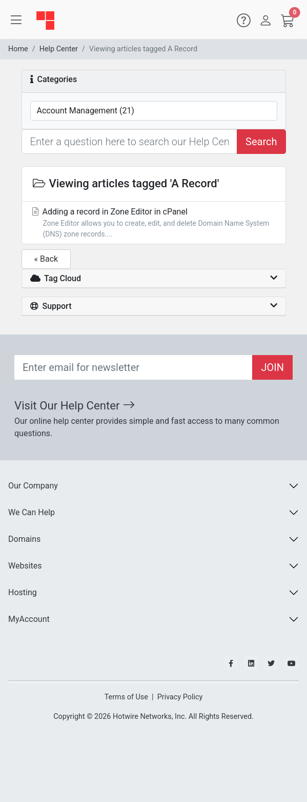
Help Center (58, 49)
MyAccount (29, 619)
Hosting (22, 592)
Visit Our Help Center (74, 405)
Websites (25, 566)
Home (18, 49)
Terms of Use (126, 697)
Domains (24, 539)
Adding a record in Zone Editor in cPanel (153, 223)
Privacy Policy (180, 697)
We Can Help (31, 512)
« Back (46, 259)
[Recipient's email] (133, 367)
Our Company (33, 486)
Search (261, 141)
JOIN (272, 367)
